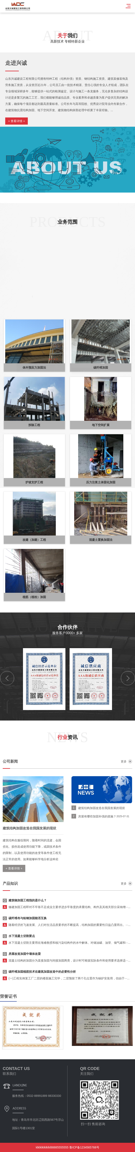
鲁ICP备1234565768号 (84, 1147)
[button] (9, 353)
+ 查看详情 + (16, 121)
